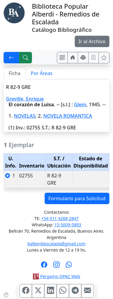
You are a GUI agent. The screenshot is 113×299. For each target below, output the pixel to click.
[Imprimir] (83, 57)
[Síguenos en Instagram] (56, 266)
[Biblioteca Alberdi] (14, 12)
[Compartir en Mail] (87, 291)
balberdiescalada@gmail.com (56, 243)
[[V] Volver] (11, 57)
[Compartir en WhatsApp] (62, 291)
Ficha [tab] (14, 73)
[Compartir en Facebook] (25, 291)
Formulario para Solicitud (77, 198)
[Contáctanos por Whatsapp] (68, 266)
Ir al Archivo (92, 41)
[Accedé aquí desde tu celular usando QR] (62, 57)
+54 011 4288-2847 (60, 218)
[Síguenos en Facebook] (44, 266)
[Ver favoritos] (104, 57)
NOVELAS (24, 116)
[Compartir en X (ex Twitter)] (38, 291)
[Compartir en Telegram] (75, 291)
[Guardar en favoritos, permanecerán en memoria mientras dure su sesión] (93, 57)
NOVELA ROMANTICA (67, 116)
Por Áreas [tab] (41, 73)
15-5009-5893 (67, 225)
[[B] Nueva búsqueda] (25, 57)
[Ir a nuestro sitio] (72, 57)
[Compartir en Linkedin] (50, 291)
